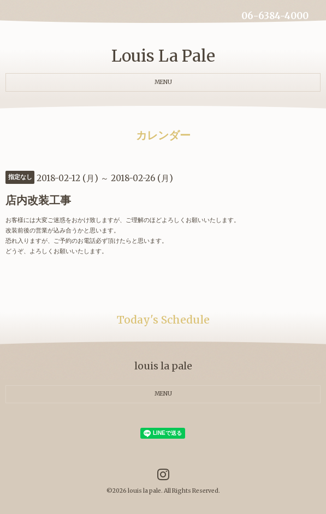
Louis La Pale (163, 55)
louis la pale (144, 490)
